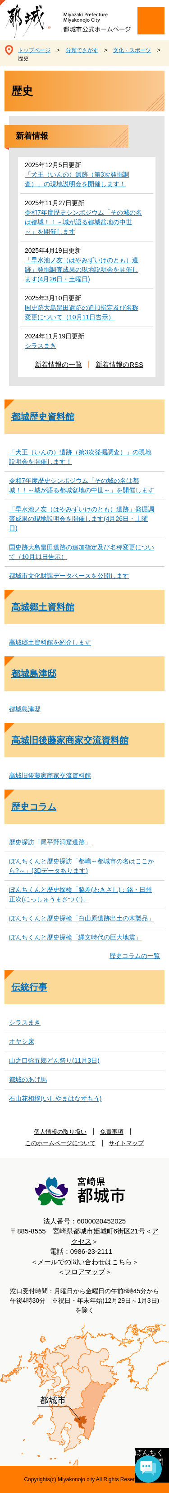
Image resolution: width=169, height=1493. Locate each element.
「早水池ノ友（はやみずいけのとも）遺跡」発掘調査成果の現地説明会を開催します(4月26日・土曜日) (81, 269)
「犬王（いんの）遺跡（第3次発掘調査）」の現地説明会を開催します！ (77, 179)
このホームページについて (60, 1143)
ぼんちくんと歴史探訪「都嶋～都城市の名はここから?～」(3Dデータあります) (81, 865)
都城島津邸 (33, 674)
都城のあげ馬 (28, 1079)
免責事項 (111, 1131)
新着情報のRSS (119, 364)
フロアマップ (84, 1272)
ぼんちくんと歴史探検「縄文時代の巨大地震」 (75, 937)
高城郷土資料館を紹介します (50, 642)
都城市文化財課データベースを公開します (69, 575)
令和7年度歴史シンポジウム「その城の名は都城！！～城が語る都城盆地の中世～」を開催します (83, 222)
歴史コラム (33, 807)
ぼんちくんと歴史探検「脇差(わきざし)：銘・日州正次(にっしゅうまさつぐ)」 (80, 894)
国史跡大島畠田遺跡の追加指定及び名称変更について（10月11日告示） (81, 312)
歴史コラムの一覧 (135, 955)
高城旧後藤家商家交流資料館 (69, 740)
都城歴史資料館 (42, 417)
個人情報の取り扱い (60, 1131)
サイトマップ (126, 1143)
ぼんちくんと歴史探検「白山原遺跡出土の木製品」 (81, 918)
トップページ (34, 50)
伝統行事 (29, 987)
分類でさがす (82, 50)
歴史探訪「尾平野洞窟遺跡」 (50, 842)
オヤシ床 (21, 1041)
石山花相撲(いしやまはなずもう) (55, 1098)
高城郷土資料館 (42, 607)
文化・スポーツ (132, 50)
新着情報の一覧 (58, 364)
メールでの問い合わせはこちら (84, 1262)
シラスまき (40, 345)
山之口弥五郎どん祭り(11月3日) (54, 1060)
